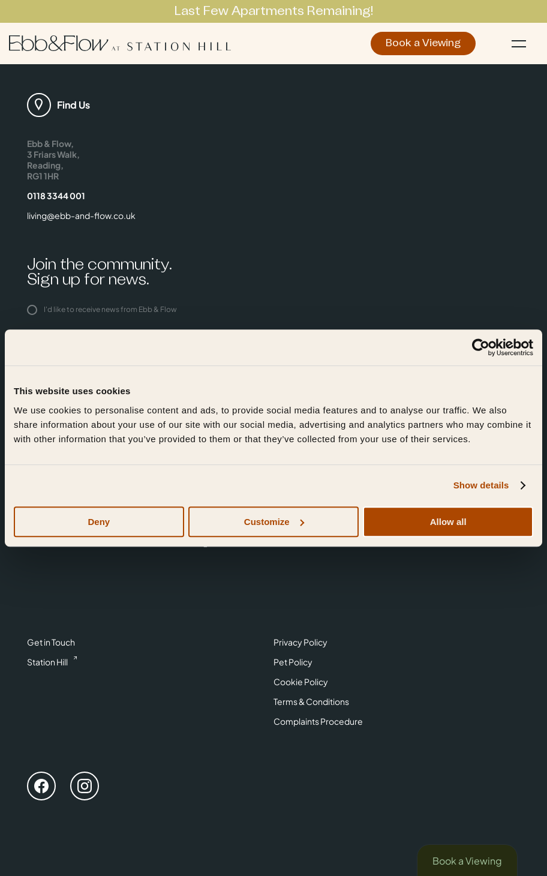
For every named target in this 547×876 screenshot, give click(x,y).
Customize (274, 522)
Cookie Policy (301, 681)
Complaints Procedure (318, 721)
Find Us (73, 104)
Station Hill (47, 661)
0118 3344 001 (56, 195)
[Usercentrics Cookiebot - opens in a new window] (480, 347)
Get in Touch (51, 642)
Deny (99, 522)
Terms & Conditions (311, 701)
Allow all (448, 522)
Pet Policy (293, 661)
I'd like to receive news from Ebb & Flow (102, 309)
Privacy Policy (300, 642)
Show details (481, 485)
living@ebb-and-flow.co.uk (81, 215)
